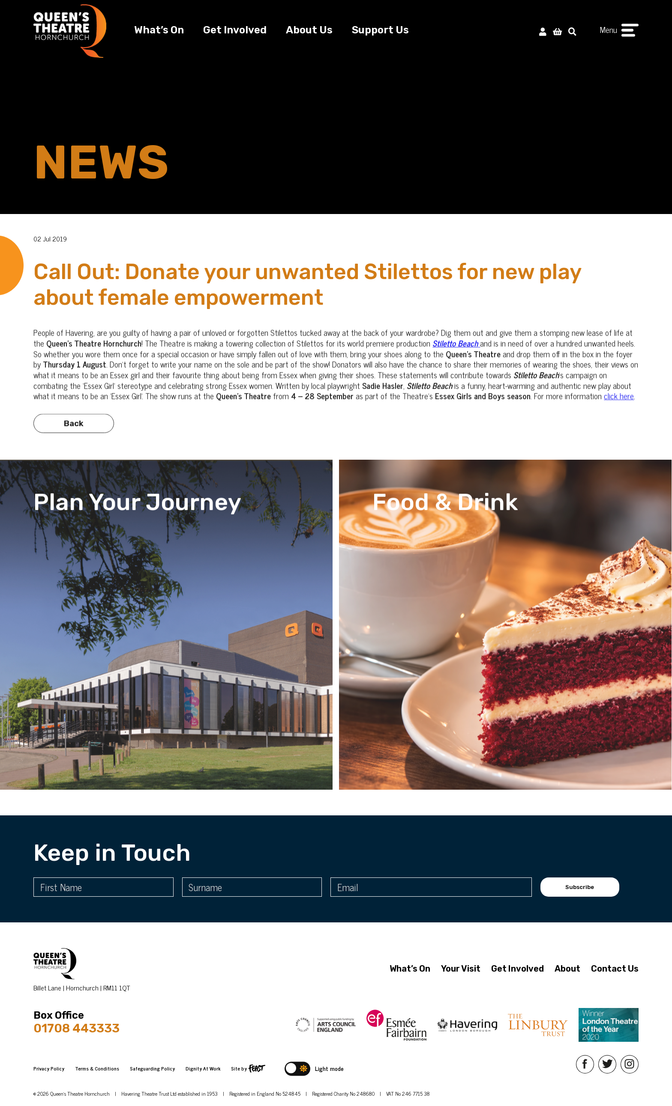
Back (74, 438)
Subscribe (579, 887)
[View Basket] (557, 31)
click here (619, 409)
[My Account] (542, 31)
